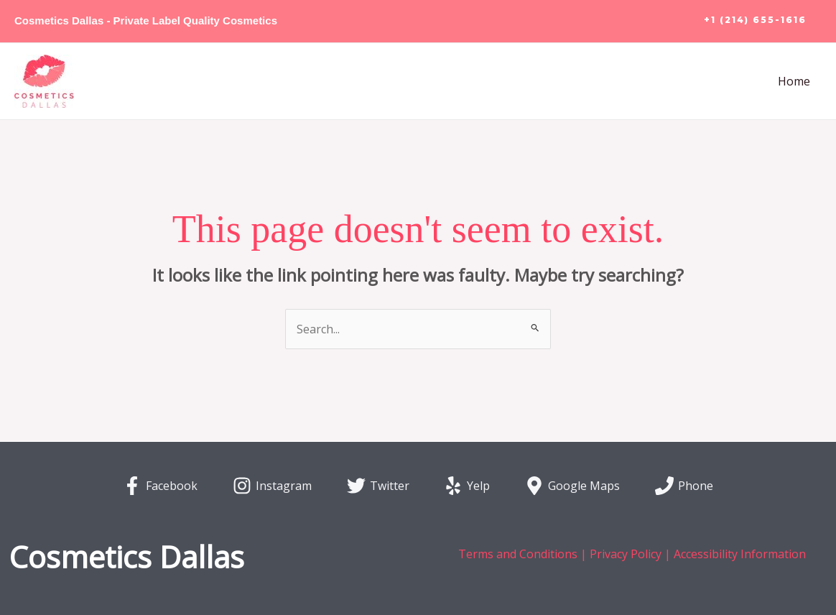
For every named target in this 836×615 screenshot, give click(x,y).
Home (794, 81)
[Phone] (684, 485)
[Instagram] (272, 485)
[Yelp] (467, 485)
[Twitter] (378, 485)
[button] (755, 21)
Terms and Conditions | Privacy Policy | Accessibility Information (632, 554)
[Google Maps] (573, 485)
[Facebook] (161, 485)
